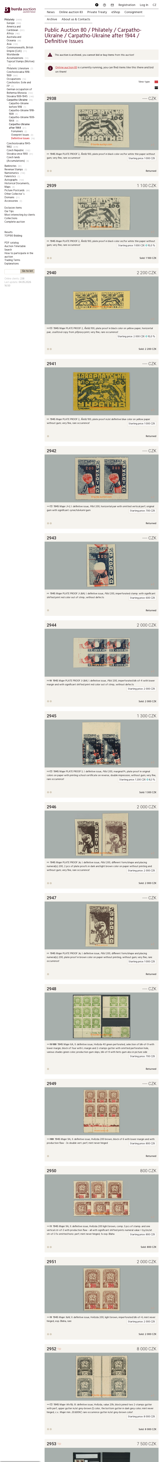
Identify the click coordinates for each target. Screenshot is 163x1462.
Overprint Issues (20, 135)
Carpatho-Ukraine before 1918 (19, 105)
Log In (144, 5)
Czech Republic (15, 150)
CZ (154, 5)
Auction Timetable (15, 246)
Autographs (11, 180)
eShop (115, 12)
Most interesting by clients (19, 215)
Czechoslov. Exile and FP (19, 84)
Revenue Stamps (13, 169)
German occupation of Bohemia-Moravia (19, 91)
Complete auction (14, 222)
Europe (11, 23)
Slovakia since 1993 (17, 154)
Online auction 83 (71, 12)
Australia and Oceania (14, 39)
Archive (52, 19)
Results (8, 232)
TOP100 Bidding (13, 236)
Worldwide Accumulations (15, 56)
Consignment (133, 12)
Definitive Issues (20, 138)
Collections (10, 218)
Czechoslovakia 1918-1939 (18, 74)
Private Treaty (97, 12)
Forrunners (17, 131)
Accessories (11, 201)
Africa (10, 33)
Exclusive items (13, 208)
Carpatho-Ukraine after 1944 (19, 126)
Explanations (11, 264)
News (51, 12)
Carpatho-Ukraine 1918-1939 (22, 112)
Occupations (14, 79)
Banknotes (10, 166)
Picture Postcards (14, 190)
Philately (9, 20)
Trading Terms (12, 260)
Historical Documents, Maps (17, 185)
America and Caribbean (14, 28)
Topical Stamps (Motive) (20, 61)
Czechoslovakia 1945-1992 (19, 145)
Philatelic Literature (18, 68)
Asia (9, 44)
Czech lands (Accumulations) (16, 159)
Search (8, 250)
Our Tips (9, 211)
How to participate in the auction (18, 255)
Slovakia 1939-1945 (17, 96)
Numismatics (11, 173)
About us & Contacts (76, 19)
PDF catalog (11, 243)
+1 (153, 145)
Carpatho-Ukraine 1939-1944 (22, 119)
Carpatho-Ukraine (17, 100)
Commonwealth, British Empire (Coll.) (20, 49)
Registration (126, 5)
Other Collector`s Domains (14, 196)
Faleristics (10, 176)
